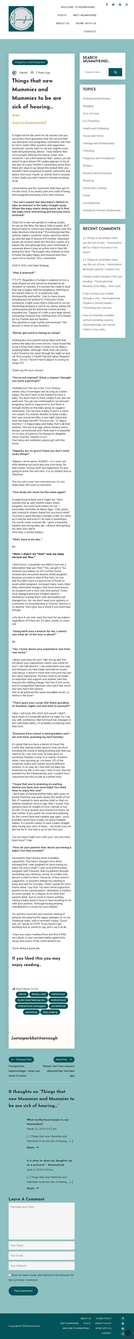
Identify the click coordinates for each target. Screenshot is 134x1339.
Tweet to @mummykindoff (29, 123)
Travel (86, 195)
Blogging (88, 106)
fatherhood (58, 994)
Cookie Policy (103, 1318)
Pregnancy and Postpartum (30, 62)
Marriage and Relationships (99, 143)
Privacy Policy (103, 1323)
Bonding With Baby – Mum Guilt (102, 286)
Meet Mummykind (84, 15)
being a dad (39, 994)
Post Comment (23, 1291)
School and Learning (94, 188)
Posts (62, 15)
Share (16, 115)
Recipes (87, 166)
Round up (88, 180)
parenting (31, 1012)
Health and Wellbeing (96, 128)
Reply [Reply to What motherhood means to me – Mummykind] (30, 1147)
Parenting (88, 151)
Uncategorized (91, 203)
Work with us (86, 23)
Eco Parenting (91, 121)
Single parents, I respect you (103, 269)
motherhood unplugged (32, 1006)
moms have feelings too (31, 1000)
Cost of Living (91, 113)
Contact (90, 31)
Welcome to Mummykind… (78, 7)
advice (22, 994)
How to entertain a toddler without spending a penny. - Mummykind (99, 320)
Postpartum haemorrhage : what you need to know (24, 1071)
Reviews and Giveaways (97, 173)
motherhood (58, 1000)
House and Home (93, 136)
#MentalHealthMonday (96, 98)
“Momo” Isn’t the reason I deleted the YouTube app (58, 1071)
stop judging (50, 1012)
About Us (62, 23)
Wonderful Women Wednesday (102, 210)
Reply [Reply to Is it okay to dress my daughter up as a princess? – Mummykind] (30, 1188)
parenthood (58, 1006)
